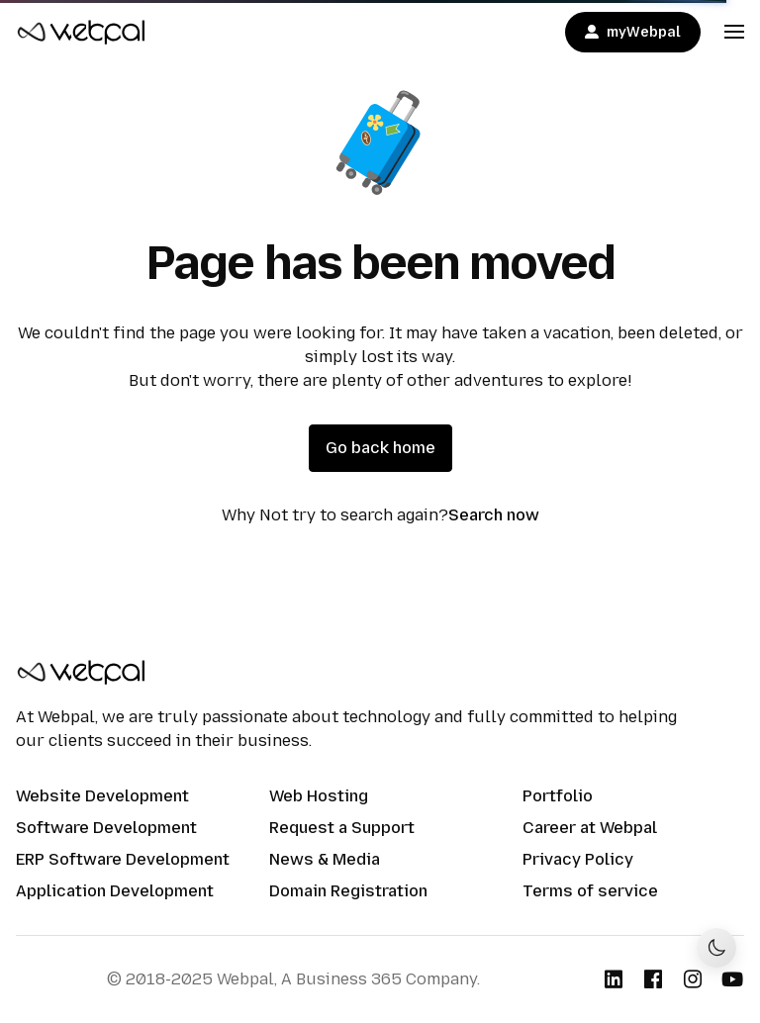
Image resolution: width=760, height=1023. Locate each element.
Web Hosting (318, 796)
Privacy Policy (577, 859)
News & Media (324, 859)
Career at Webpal (589, 827)
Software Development (106, 827)
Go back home (380, 447)
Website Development (102, 796)
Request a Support (342, 827)
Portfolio (557, 796)
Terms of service (590, 891)
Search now (493, 515)
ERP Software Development (123, 859)
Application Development (115, 891)
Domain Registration (348, 891)
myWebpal (633, 32)
